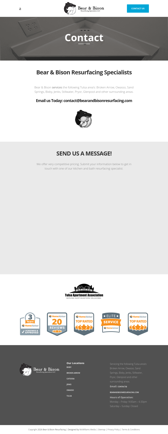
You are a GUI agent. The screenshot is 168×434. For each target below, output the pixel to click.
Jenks (69, 384)
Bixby (69, 367)
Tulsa (69, 396)
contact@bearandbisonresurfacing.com (97, 100)
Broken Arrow (73, 373)
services (57, 87)
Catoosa (70, 378)
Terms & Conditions (131, 429)
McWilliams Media (87, 429)
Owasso (70, 390)
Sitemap (101, 429)
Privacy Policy (113, 429)
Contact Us (138, 8)
